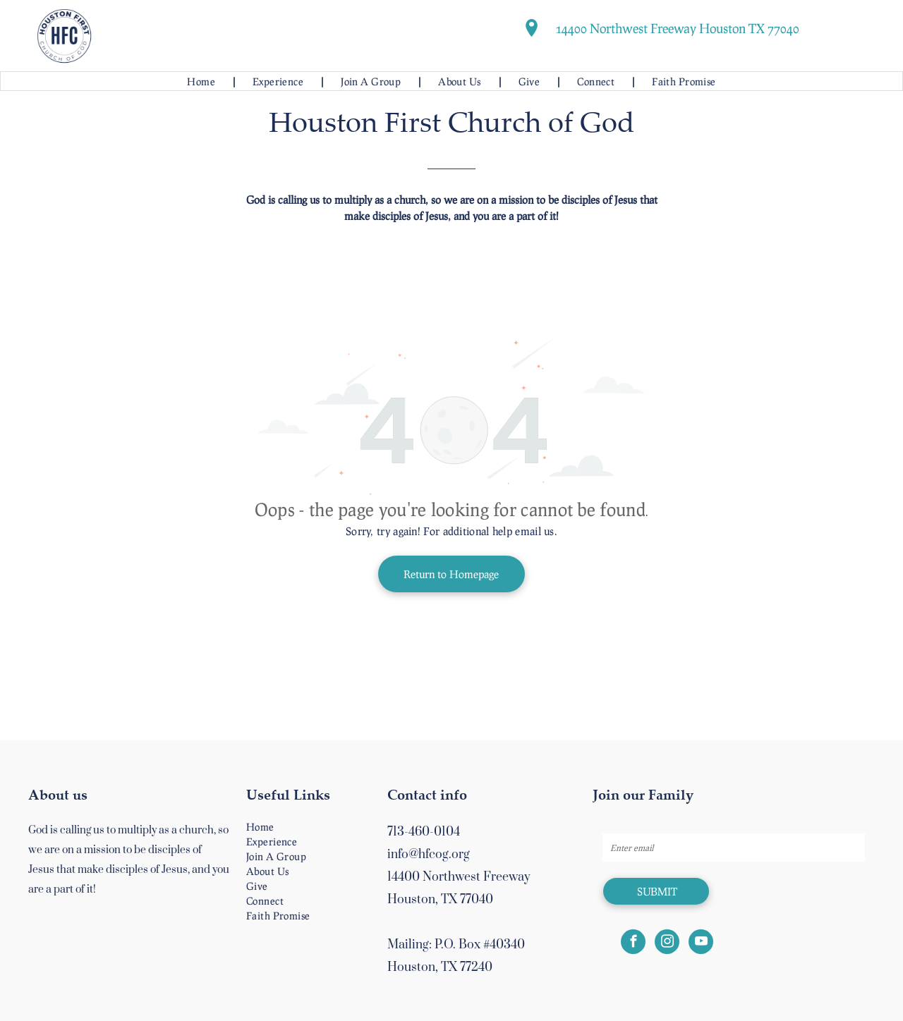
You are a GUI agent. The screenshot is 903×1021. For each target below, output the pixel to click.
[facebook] (633, 943)
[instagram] (667, 943)
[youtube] (701, 943)
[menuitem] (202, 81)
